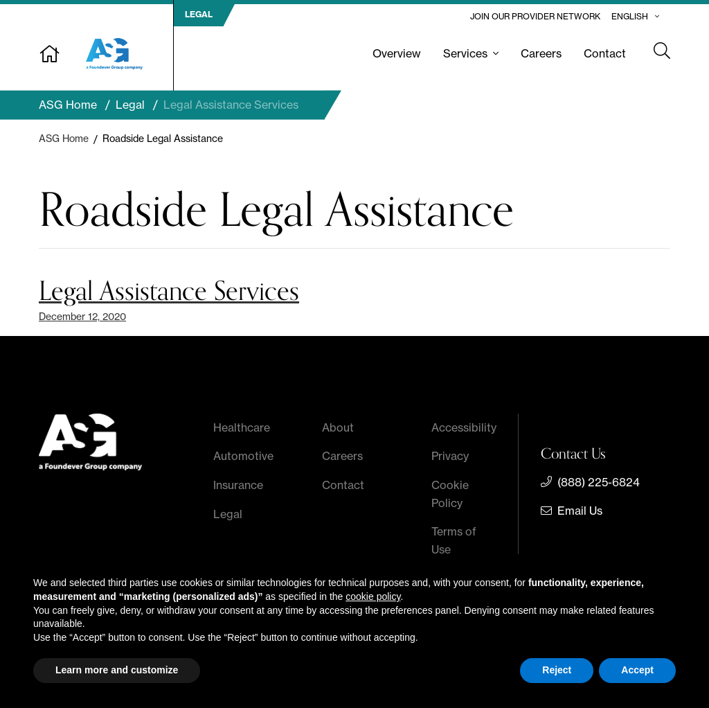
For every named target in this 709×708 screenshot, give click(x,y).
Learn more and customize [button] (116, 669)
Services (465, 53)
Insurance (238, 485)
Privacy (450, 456)
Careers (541, 53)
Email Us (579, 510)
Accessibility (463, 427)
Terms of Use (453, 540)
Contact (605, 53)
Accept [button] (637, 669)
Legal (227, 514)
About (338, 427)
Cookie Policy (450, 494)
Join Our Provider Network (535, 16)
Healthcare (241, 427)
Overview (397, 53)
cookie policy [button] (372, 596)
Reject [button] (556, 669)
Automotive (243, 456)
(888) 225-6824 (598, 482)
